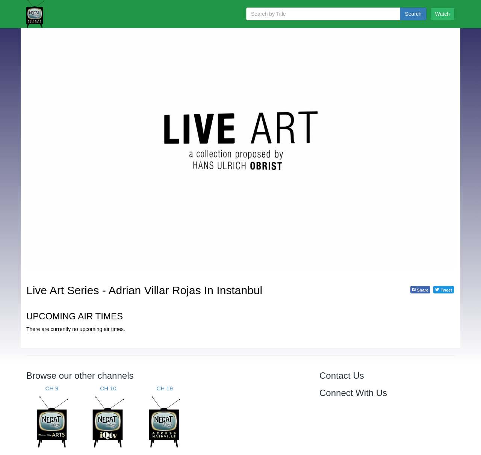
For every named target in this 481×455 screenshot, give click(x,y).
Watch (442, 14)
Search (413, 14)
